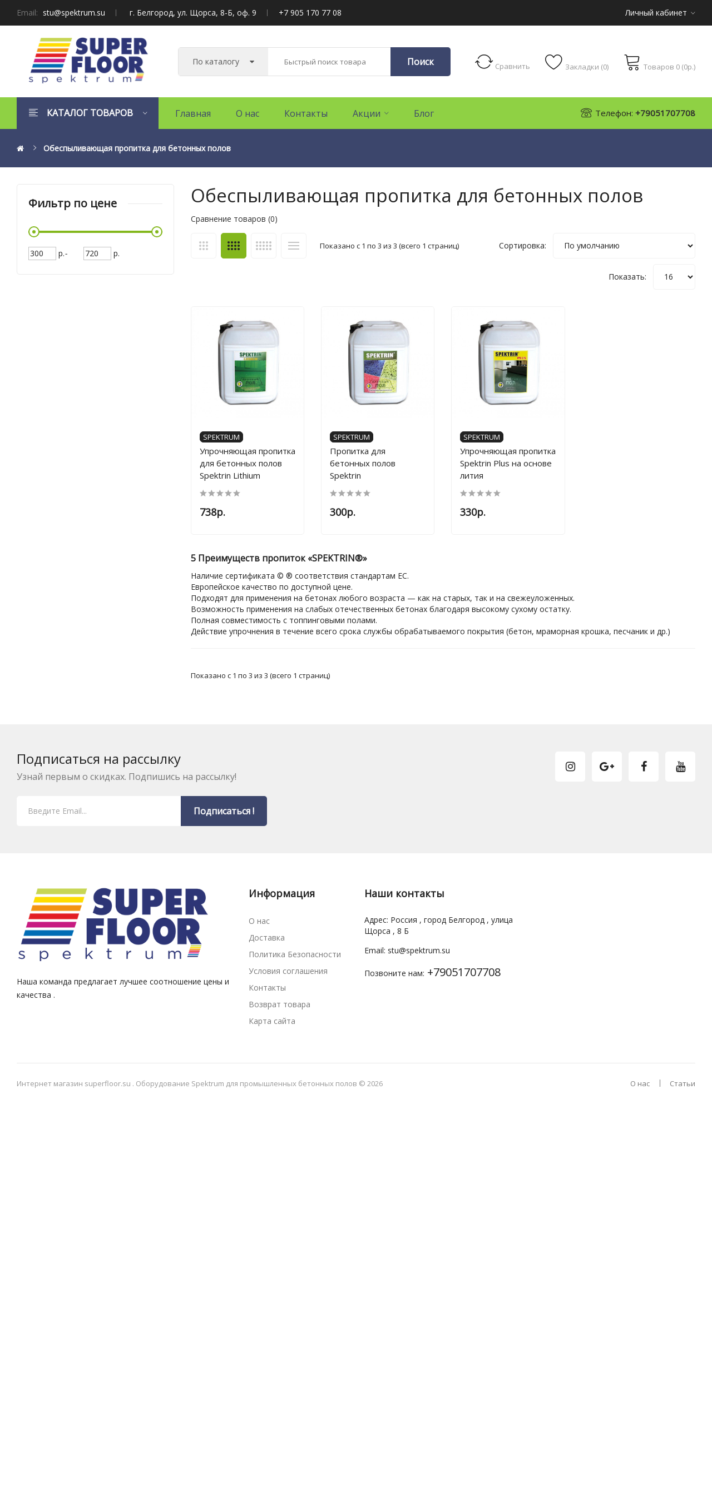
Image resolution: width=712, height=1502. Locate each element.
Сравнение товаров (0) (234, 218)
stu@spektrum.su (74, 12)
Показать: (627, 276)
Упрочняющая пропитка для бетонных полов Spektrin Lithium (247, 470)
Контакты (267, 994)
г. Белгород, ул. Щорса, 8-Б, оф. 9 (193, 12)
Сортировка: (522, 245)
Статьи (682, 1090)
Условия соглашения (288, 977)
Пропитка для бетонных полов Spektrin (385, 463)
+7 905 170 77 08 (310, 12)
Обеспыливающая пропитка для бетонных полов (137, 148)
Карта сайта (272, 1027)
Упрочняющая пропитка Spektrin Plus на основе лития (521, 470)
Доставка (267, 944)
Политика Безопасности (295, 961)
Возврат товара (279, 1011)
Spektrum (221, 444)
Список (293, 245)
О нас (259, 927)
